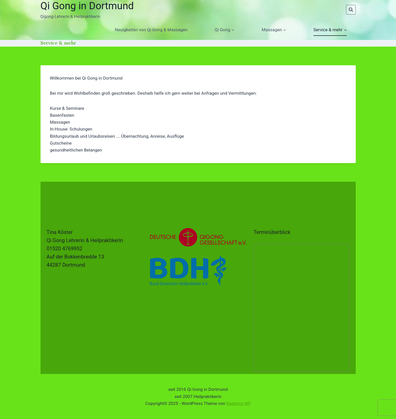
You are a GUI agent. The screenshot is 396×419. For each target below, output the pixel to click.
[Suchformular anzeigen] (351, 10)
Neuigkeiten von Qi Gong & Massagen (151, 29)
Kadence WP (238, 403)
